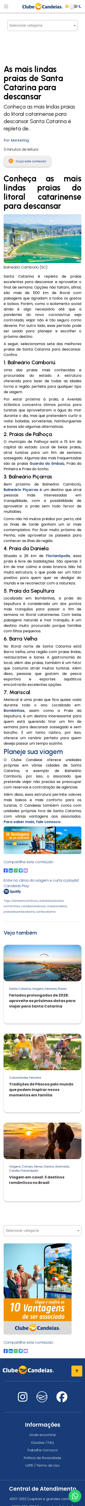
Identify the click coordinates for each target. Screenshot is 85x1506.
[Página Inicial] (42, 6)
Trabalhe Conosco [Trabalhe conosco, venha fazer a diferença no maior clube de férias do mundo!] (42, 1450)
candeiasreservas (33, 906)
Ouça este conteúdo (27, 161)
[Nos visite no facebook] (61, 1399)
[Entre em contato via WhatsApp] (75, 1496)
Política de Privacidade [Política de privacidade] (42, 1458)
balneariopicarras (51, 901)
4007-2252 (18, 1499)
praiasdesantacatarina (19, 912)
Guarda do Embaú (46, 463)
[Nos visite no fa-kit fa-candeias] (42, 1401)
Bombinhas (14, 710)
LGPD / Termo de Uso (42, 1465)
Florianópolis (58, 555)
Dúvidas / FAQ (42, 1442)
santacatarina (46, 912)
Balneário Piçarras (21, 489)
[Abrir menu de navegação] (6, 6)
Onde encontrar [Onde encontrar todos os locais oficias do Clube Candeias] (42, 1435)
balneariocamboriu (25, 901)
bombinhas (12, 906)
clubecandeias (57, 906)
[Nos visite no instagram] (22, 1399)
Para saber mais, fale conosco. (32, 821)
